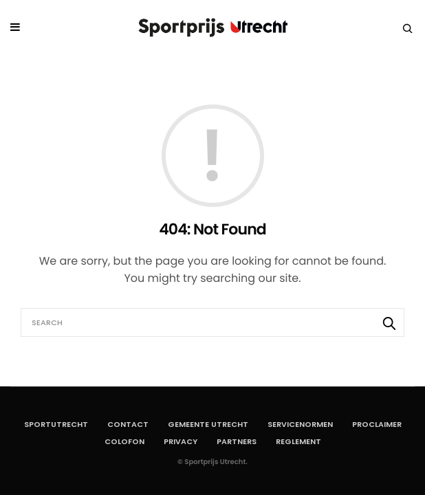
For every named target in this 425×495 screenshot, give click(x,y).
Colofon (124, 441)
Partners (237, 441)
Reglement (298, 441)
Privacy (180, 441)
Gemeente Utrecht (208, 424)
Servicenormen (300, 424)
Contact (128, 424)
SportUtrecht (56, 424)
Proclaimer (377, 424)
